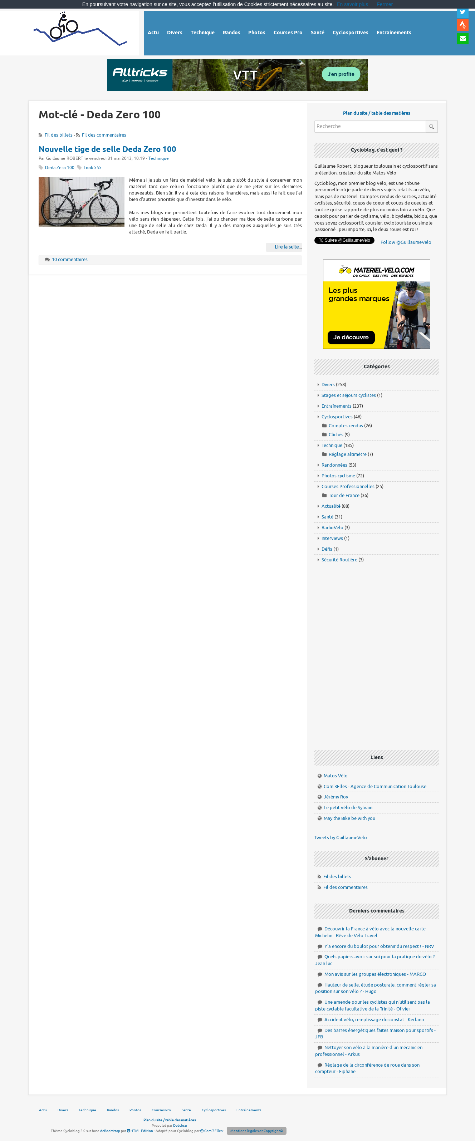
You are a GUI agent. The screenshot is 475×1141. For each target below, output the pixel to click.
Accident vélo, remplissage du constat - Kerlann (374, 1020)
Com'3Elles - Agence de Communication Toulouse (375, 786)
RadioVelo (332, 528)
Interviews (332, 538)
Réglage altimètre (348, 454)
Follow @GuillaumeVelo (406, 242)
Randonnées (334, 465)
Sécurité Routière (339, 560)
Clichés (336, 435)
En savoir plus (352, 4)
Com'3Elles (211, 1130)
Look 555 (93, 168)
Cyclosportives (337, 417)
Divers (328, 385)
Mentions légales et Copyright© (256, 1130)
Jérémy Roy (336, 797)
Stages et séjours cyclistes (349, 395)
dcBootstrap (110, 1130)
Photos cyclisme (338, 476)
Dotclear (180, 1125)
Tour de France (344, 495)
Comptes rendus (346, 426)
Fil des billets (59, 135)
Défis (327, 549)
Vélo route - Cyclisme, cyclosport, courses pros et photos (81, 32)
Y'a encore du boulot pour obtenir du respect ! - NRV (379, 946)
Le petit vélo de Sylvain (348, 808)
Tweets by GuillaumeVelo (340, 838)
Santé (327, 517)
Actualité (331, 506)
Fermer (385, 4)
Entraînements (337, 406)
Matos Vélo (336, 776)
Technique (158, 158)
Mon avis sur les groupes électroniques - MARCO (375, 974)
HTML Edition (140, 1130)
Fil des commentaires (104, 135)
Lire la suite (287, 247)
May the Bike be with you (349, 818)
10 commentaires (70, 259)
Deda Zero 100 (59, 168)
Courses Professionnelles (348, 486)
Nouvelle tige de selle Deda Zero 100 (107, 149)
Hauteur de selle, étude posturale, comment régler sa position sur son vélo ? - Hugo (375, 988)
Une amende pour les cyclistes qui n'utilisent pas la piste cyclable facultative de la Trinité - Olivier (372, 1005)
